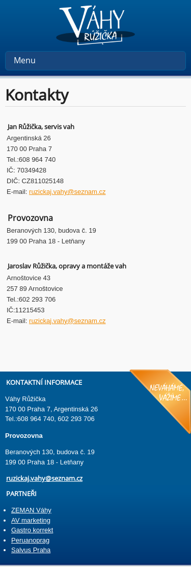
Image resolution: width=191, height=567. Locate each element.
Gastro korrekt (32, 530)
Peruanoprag (30, 540)
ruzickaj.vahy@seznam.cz (67, 191)
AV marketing (30, 520)
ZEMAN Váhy (31, 510)
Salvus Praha (30, 550)
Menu (25, 60)
